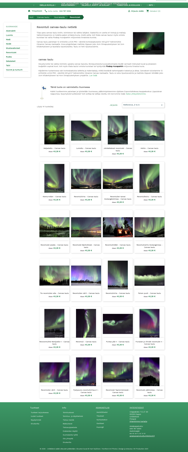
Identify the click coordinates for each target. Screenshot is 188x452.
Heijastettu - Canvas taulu (54, 148)
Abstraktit (10, 31)
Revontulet (11, 52)
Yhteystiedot (37, 11)
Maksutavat (67, 424)
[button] (69, 5)
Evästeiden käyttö (70, 431)
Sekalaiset (10, 61)
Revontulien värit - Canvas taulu (86, 293)
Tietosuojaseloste (70, 427)
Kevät (8, 44)
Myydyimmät (36, 420)
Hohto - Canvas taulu (149, 148)
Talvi (8, 65)
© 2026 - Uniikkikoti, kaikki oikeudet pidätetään (58, 449)
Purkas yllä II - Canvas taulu (117, 342)
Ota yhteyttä (68, 438)
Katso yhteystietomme (136, 94)
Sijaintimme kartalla (138, 421)
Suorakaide (12, 26)
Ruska (9, 57)
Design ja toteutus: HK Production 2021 (133, 449)
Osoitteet (100, 423)
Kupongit (100, 427)
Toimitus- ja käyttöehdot (73, 416)
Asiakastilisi (102, 407)
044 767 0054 (65, 11)
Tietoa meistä (68, 420)
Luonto (9, 35)
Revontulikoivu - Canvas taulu (149, 197)
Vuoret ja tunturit (14, 70)
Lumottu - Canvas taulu (86, 148)
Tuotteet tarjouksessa (40, 412)
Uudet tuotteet (37, 416)
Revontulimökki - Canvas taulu (118, 245)
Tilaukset (100, 416)
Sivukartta (35, 424)
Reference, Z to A (143, 105)
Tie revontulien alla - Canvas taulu (54, 293)
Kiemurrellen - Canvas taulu (54, 197)
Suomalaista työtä (70, 435)
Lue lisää (93, 75)
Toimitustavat (68, 412)
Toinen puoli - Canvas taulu (149, 293)
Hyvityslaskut (102, 420)
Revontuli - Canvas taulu (86, 342)
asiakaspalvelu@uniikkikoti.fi (142, 436)
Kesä (8, 39)
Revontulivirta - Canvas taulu (86, 197)
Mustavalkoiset (13, 48)
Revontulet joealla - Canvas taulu (54, 245)
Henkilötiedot (102, 412)
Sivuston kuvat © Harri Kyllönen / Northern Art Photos (97, 449)
